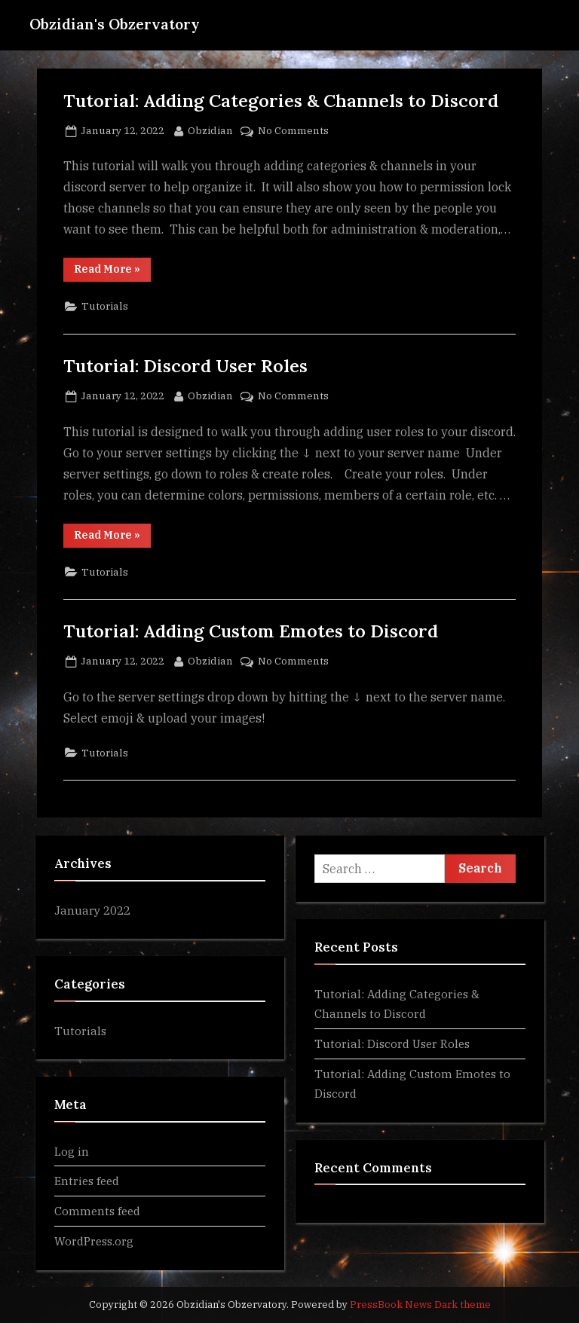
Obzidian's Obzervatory (114, 24)
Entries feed (86, 1180)
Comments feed (97, 1210)
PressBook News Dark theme (420, 1304)
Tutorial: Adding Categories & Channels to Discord (280, 100)
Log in (71, 1151)
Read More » (112, 271)
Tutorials (104, 306)
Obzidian (210, 129)
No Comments (293, 131)
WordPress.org (93, 1240)
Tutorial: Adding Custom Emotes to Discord (250, 630)
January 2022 (92, 910)
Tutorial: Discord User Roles (185, 365)
